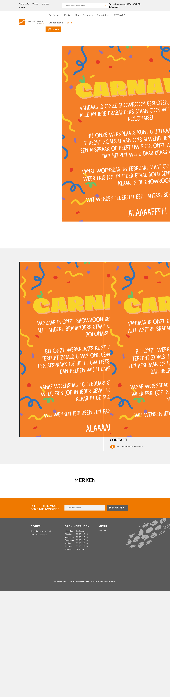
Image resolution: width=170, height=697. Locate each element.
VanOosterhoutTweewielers (126, 448)
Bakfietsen (61, 16)
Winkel (35, 4)
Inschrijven (116, 510)
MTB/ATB (126, 16)
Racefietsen (110, 16)
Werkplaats (24, 4)
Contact (22, 7)
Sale (75, 23)
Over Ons (102, 532)
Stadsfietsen (62, 23)
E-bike (74, 16)
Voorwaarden (60, 583)
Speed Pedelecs (90, 16)
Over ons (45, 4)
